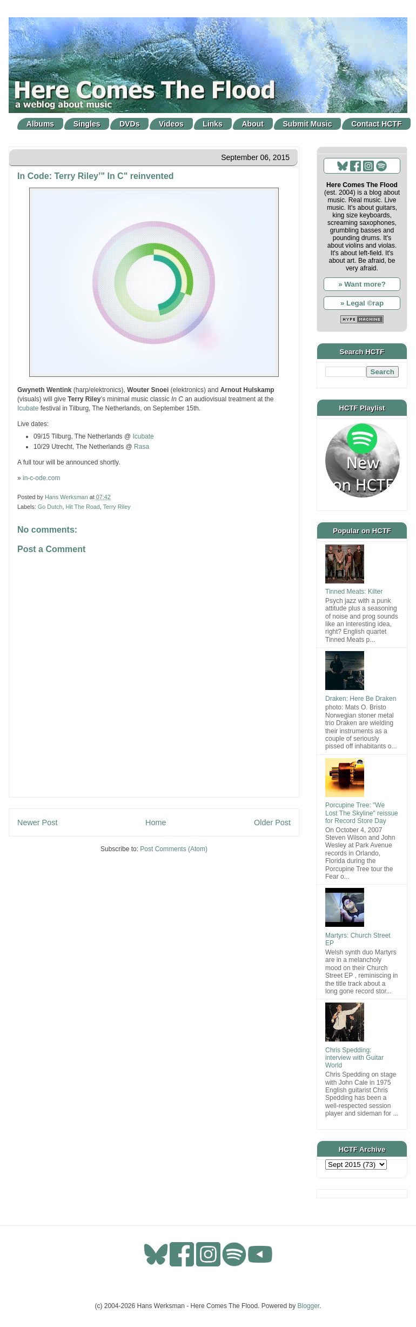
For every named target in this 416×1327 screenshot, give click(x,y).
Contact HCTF (376, 124)
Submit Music (307, 124)
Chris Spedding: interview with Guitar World (354, 1058)
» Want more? (362, 284)
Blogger (309, 1306)
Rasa (141, 446)
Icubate (27, 408)
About (253, 124)
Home (155, 822)
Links (213, 124)
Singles (86, 124)
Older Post (272, 822)
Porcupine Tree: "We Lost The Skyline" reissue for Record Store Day (361, 813)
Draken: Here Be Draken (360, 698)
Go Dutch (50, 506)
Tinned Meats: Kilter (354, 591)
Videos (171, 124)
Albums (40, 124)
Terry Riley (117, 506)
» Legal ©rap (362, 303)
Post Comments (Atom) (173, 849)
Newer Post (37, 822)
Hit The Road (82, 506)
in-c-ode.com (41, 478)
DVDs (129, 124)
